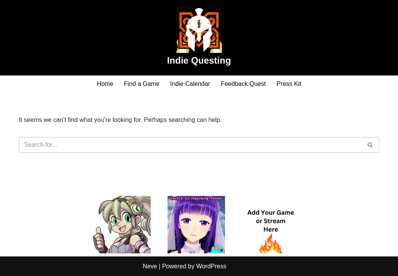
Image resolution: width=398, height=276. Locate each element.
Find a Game (141, 83)
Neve (150, 266)
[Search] (190, 145)
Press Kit (288, 83)
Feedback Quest (243, 83)
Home (105, 83)
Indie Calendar (190, 83)
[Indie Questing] (199, 38)
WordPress (211, 266)
